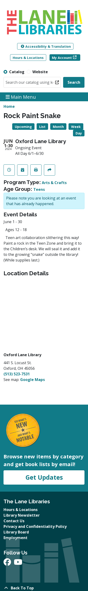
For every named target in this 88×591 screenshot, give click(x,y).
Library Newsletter (22, 515)
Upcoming (23, 126)
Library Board (16, 532)
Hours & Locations (28, 57)
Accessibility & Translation (46, 46)
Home (9, 106)
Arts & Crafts (54, 182)
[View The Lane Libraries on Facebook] (8, 563)
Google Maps (32, 379)
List (42, 126)
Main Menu (21, 97)
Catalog (16, 71)
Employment (15, 537)
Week (76, 126)
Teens (39, 189)
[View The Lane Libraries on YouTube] (18, 563)
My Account (62, 57)
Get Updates (44, 477)
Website (40, 71)
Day (79, 133)
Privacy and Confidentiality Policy (35, 526)
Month (58, 126)
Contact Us (14, 520)
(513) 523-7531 (17, 374)
